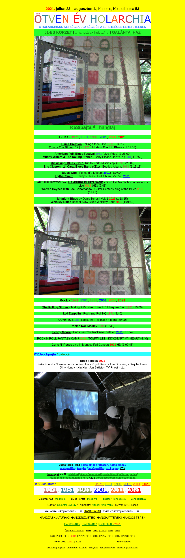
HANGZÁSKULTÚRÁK (54, 517)
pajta (132, 477)
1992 (95, 530)
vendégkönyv (138, 498)
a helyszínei (92, 32)
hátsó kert (81, 477)
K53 (122, 468)
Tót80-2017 (89, 524)
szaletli (107, 474)
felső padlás (96, 468)
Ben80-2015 (72, 524)
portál (99, 477)
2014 (95, 536)
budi (115, 474)
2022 (78, 541)
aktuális (51, 547)
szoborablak (110, 477)
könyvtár (93, 547)
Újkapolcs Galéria (74, 530)
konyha (81, 468)
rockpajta (112, 468)
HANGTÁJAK (92, 511)
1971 (99, 484)
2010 (66, 536)
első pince (89, 464)
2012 (81, 536)
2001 (127, 484)
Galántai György (66, 504)
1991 (118, 484)
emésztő (97, 474)
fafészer (103, 464)
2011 (137, 484)
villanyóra (86, 474)
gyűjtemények (107, 547)
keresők (121, 547)
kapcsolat (132, 547)
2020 (63, 541)
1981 (108, 484)
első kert (73, 474)
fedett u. (69, 477)
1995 (117, 530)
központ (83, 547)
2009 (59, 536)
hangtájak (53, 474)
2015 (103, 536)
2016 (110, 536)
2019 (132, 536)
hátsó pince (117, 464)
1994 (110, 530)
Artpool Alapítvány (102, 504)
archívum (72, 547)
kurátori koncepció (114, 498)
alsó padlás (67, 468)
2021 (146, 484)
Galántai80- (110, 524)
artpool (61, 547)
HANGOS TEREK (134, 517)
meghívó (60, 498)
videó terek (66, 464)
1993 (103, 530)
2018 (125, 536)
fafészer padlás (128, 474)
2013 (88, 536)
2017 (118, 536)
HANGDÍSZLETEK (83, 517)
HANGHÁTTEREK (109, 517)
